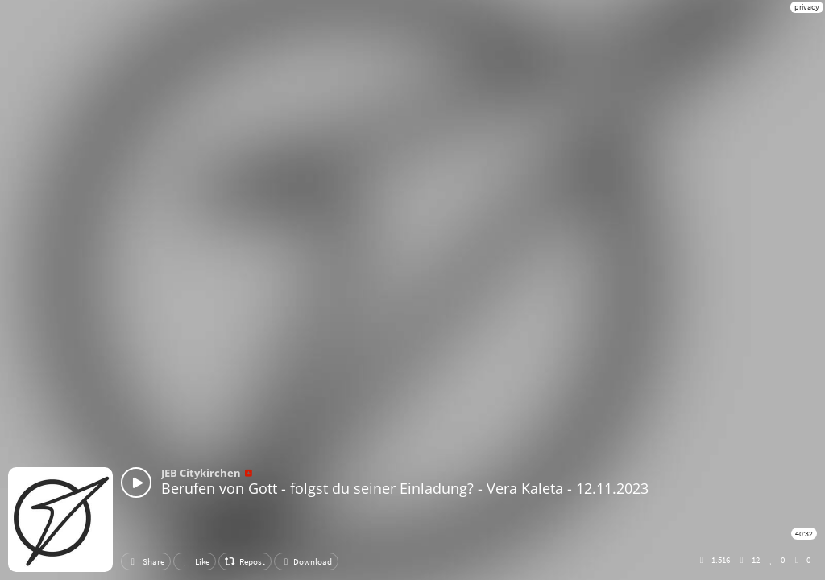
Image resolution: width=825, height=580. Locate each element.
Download (306, 561)
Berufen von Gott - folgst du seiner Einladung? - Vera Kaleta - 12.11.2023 (405, 488)
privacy (806, 7)
